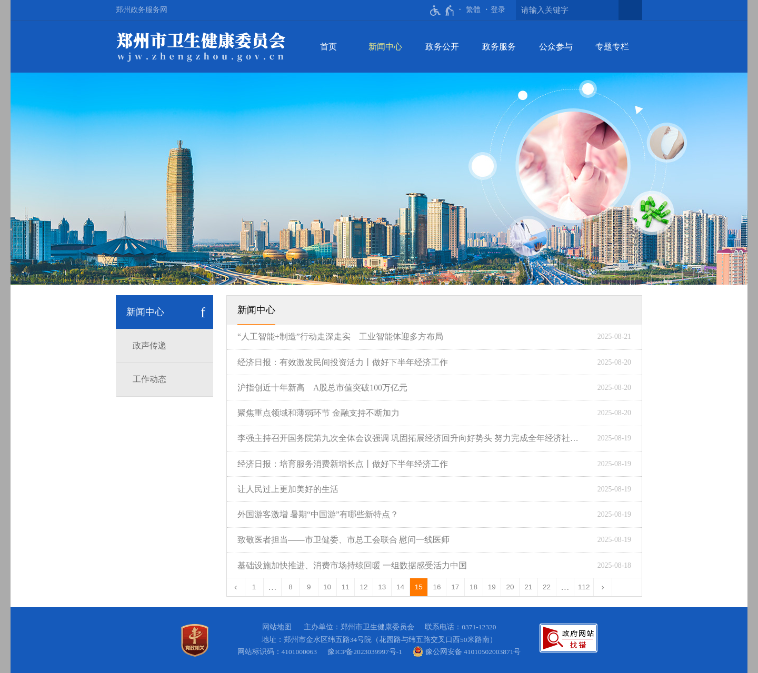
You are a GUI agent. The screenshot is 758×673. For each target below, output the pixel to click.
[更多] (565, 587)
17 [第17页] (455, 587)
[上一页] (236, 587)
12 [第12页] (364, 587)
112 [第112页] (584, 587)
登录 (498, 10)
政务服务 (499, 46)
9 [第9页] (309, 587)
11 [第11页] (346, 587)
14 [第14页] (400, 587)
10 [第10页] (327, 587)
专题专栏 (612, 46)
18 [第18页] (473, 587)
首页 (328, 46)
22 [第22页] (547, 587)
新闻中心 (385, 46)
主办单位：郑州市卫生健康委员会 (361, 627)
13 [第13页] (382, 587)
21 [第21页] (528, 587)
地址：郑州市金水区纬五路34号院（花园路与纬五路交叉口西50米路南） (379, 640)
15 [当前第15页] (419, 587)
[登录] (498, 10)
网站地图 (277, 627)
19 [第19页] (492, 587)
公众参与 (556, 46)
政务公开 (442, 46)
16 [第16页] (437, 587)
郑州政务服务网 (141, 10)
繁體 (473, 10)
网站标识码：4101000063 (279, 652)
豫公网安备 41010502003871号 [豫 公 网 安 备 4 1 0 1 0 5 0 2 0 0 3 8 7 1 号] (467, 651)
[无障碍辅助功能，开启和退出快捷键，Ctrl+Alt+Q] (442, 10)
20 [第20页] (510, 587)
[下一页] (603, 587)
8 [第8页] (290, 587)
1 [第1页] (254, 587)
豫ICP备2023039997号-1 (366, 652)
